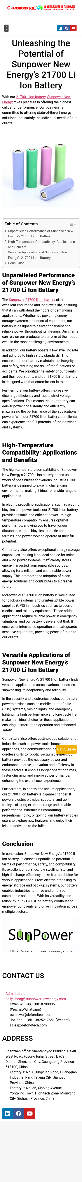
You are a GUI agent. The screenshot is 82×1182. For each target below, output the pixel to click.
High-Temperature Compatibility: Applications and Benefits (41, 244)
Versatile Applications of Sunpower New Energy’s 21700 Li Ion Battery (37, 255)
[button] (6, 28)
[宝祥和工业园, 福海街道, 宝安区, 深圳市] (36, 1155)
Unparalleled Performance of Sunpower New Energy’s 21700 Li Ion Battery (40, 233)
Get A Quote (66, 749)
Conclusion (16, 263)
